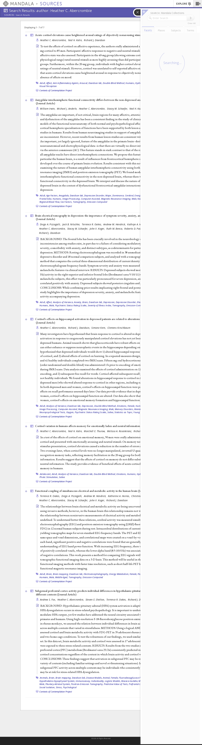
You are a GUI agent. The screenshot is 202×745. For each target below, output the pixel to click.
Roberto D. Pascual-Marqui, (139, 228)
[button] (197, 3)
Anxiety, (78, 302)
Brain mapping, (61, 574)
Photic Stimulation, (48, 477)
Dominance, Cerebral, (123, 195)
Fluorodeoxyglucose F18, (131, 677)
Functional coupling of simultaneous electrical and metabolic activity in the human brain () (96, 491)
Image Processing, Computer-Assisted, (81, 198)
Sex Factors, (66, 201)
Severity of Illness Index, (100, 305)
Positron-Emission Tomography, (87, 684)
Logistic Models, (113, 681)
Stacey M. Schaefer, (118, 108)
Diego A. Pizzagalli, (50, 224)
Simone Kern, (99, 327)
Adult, (43, 83)
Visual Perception (48, 86)
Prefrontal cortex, (137, 684)
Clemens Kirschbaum (118, 327)
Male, (134, 198)
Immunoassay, (83, 681)
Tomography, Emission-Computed (90, 201)
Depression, (109, 302)
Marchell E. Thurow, (95, 431)
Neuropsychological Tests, (52, 412)
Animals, (44, 677)
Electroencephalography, (96, 574)
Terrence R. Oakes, (92, 224)
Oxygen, (70, 412)
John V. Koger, (98, 228)
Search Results (23, 15)
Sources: (9, 15)
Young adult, (139, 412)
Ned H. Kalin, (75, 40)
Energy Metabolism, (119, 574)
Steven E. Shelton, (96, 599)
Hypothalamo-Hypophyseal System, (57, 681)
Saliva (62, 477)
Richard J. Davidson (94, 40)
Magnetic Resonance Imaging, (116, 198)
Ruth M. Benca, (114, 228)
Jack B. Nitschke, (71, 224)
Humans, (130, 83)
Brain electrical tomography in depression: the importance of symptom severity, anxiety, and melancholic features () (100, 217)
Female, (131, 405)
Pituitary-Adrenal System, (58, 684)
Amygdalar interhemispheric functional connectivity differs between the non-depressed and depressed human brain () (102, 101)
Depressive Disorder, (126, 302)
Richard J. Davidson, (79, 327)
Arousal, (84, 83)
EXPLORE (183, 4)
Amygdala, (64, 195)
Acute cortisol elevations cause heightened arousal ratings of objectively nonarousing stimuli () (98, 35)
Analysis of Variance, (63, 302)
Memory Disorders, (124, 409)
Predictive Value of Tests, (116, 684)
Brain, (85, 302)
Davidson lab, (95, 83)
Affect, (49, 83)
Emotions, (122, 405)
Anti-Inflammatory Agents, (66, 83)
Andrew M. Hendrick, (115, 224)
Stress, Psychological (66, 687)
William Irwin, (48, 108)
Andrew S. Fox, (48, 599)
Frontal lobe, (45, 198)
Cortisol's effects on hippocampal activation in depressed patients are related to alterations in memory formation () (100, 320)
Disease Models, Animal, (98, 677)
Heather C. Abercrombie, (53, 40)
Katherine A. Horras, (119, 496)
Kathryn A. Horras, (137, 224)
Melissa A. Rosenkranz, (120, 431)
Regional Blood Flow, (49, 201)
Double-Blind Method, (114, 83)
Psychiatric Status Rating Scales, (71, 305)
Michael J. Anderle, (67, 108)
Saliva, (110, 412)
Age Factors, (52, 195)
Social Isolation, (47, 687)
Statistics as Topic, (123, 412)
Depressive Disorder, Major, (98, 195)
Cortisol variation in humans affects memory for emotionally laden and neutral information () (97, 426)
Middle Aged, (61, 577)
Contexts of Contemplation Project (55, 90)
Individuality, (97, 681)
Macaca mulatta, (129, 681)
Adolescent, (45, 474)
